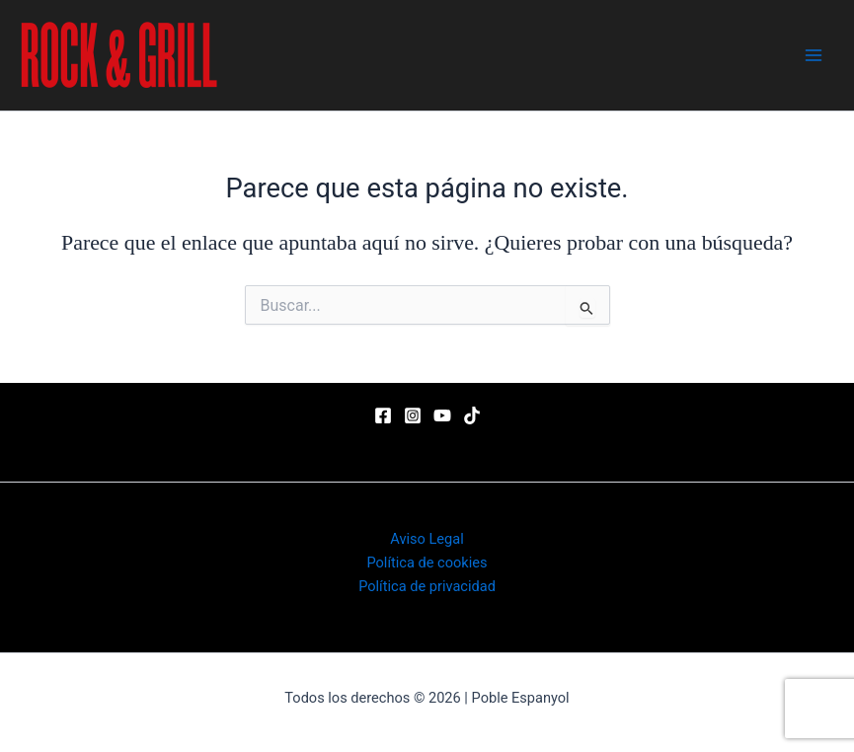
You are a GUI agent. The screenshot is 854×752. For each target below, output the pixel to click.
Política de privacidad (427, 586)
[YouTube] (442, 415)
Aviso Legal (426, 539)
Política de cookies (426, 562)
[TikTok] (472, 415)
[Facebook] (383, 415)
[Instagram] (413, 415)
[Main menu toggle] (813, 55)
